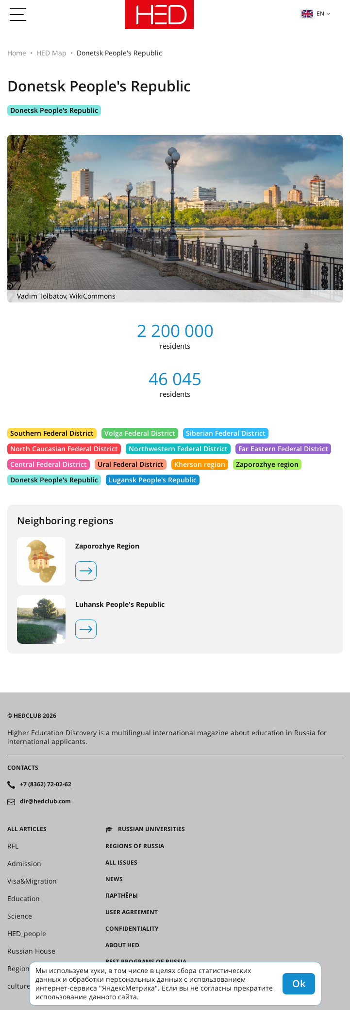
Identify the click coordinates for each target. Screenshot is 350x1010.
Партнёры (121, 896)
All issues (121, 863)
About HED (122, 945)
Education (23, 898)
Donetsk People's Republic (54, 110)
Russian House (31, 951)
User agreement (131, 912)
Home (16, 52)
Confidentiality (131, 929)
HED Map (51, 52)
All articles (27, 829)
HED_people (26, 933)
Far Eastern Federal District (283, 448)
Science (19, 916)
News (114, 879)
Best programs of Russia (145, 962)
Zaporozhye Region (107, 546)
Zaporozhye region (267, 464)
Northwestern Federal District (178, 448)
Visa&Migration (32, 881)
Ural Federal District (131, 464)
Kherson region (199, 464)
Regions (20, 968)
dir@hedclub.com (45, 801)
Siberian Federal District (226, 433)
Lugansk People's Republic (153, 479)
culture (19, 986)
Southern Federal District (52, 433)
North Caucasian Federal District (64, 448)
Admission (24, 863)
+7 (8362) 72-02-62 (45, 784)
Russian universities (151, 829)
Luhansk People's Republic (120, 604)
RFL (12, 846)
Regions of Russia (134, 846)
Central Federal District (48, 464)
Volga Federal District (139, 433)
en (312, 13)
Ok (298, 983)
